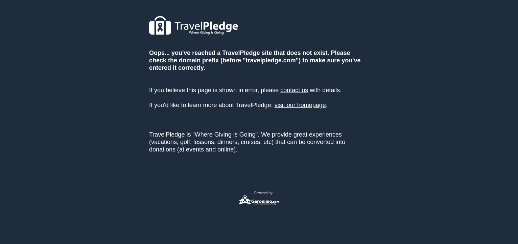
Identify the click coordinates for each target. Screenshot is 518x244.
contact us (294, 90)
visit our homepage (300, 105)
